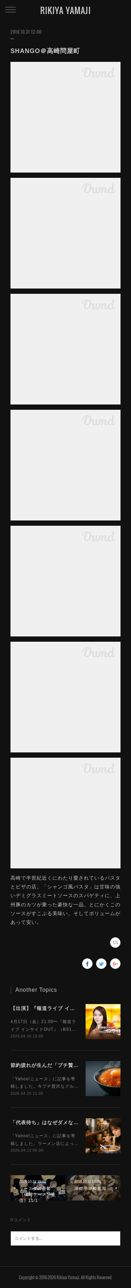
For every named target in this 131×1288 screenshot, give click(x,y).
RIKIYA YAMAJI (65, 10)
